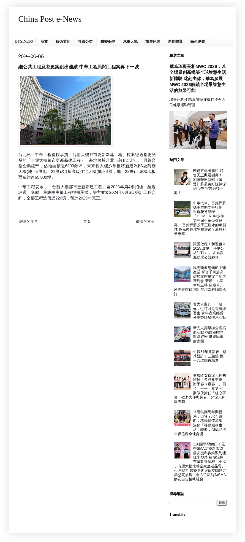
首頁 (87, 222)
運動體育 (175, 41)
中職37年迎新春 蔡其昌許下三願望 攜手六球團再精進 (209, 356)
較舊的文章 (145, 222)
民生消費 (197, 41)
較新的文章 (28, 222)
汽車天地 (130, 41)
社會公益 (85, 41)
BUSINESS (24, 41)
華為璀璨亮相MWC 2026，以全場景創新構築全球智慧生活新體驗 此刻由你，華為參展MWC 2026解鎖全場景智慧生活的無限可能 (197, 78)
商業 (44, 41)
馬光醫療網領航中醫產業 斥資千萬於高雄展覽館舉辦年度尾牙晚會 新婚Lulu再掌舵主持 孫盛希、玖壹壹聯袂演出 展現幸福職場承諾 (200, 281)
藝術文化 (63, 41)
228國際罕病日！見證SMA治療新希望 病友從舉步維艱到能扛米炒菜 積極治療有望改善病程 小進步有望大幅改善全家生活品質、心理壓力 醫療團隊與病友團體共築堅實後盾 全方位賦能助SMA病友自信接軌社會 (200, 461)
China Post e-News (50, 19)
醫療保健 (108, 41)
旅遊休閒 (152, 41)
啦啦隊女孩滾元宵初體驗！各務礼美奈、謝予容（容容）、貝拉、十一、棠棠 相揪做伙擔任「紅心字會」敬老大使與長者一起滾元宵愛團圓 (200, 388)
